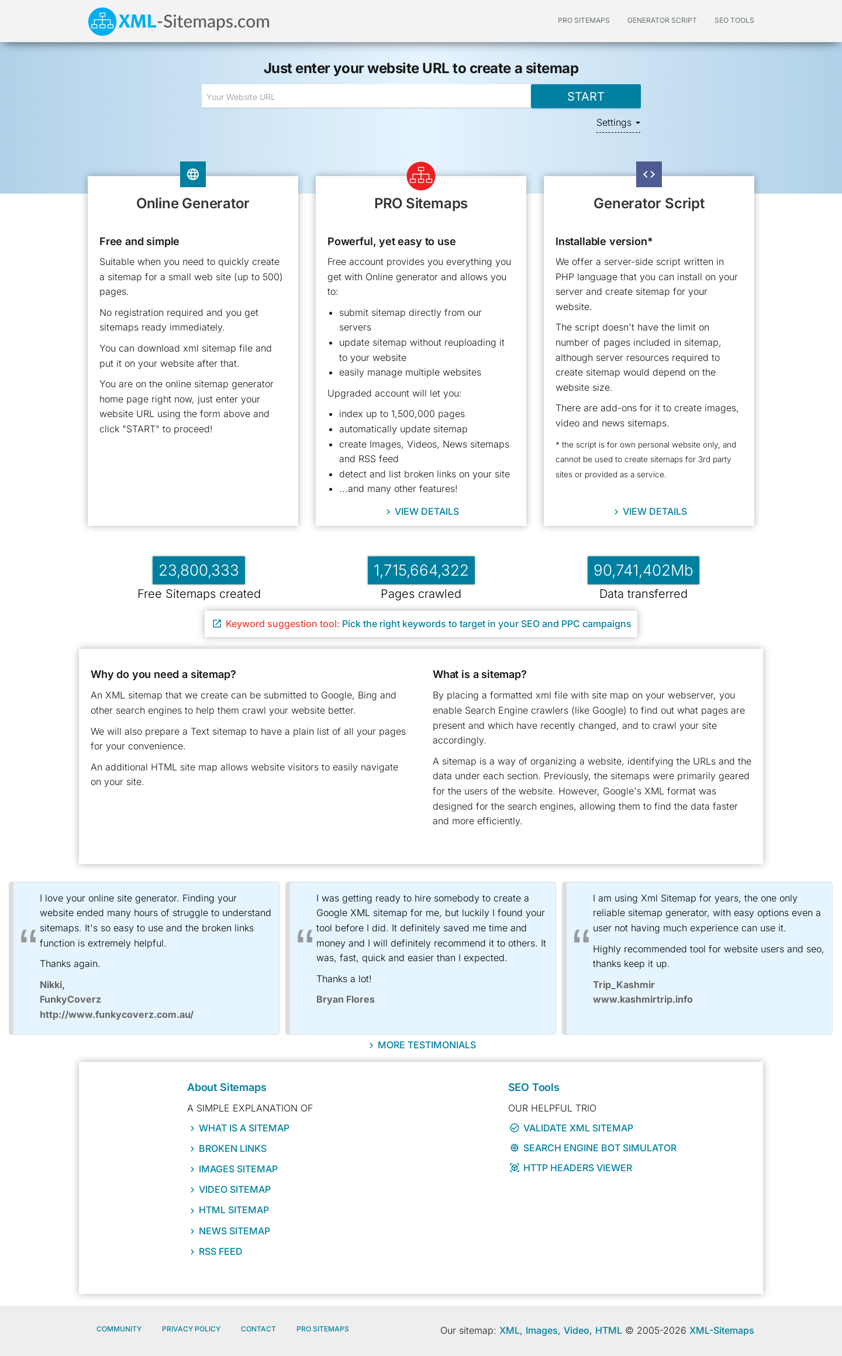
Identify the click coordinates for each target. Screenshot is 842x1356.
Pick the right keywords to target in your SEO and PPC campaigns (422, 623)
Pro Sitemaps (322, 1328)
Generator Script (662, 20)
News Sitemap (234, 1231)
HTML (608, 1330)
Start (585, 96)
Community (119, 1328)
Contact (258, 1328)
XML (509, 1330)
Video (576, 1330)
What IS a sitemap (244, 1128)
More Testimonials (427, 1044)
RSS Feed (221, 1251)
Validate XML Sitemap (571, 1128)
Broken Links (233, 1148)
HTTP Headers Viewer (570, 1167)
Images (542, 1330)
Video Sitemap (235, 1189)
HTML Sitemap (234, 1210)
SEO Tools (734, 20)
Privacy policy (191, 1328)
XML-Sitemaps (721, 1330)
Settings (618, 122)
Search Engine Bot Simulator (593, 1148)
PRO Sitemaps (584, 20)
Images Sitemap (238, 1169)
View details (427, 511)
